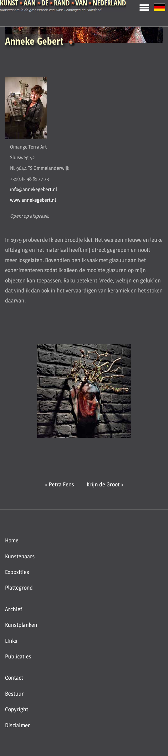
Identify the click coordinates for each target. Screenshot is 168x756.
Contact (14, 677)
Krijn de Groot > (105, 484)
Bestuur (14, 693)
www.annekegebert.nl (33, 200)
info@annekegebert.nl (33, 189)
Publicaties (18, 656)
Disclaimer (17, 725)
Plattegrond (19, 587)
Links (11, 640)
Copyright (16, 709)
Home (11, 540)
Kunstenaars (20, 556)
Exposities (17, 572)
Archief (13, 609)
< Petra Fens (59, 484)
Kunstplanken (21, 625)
